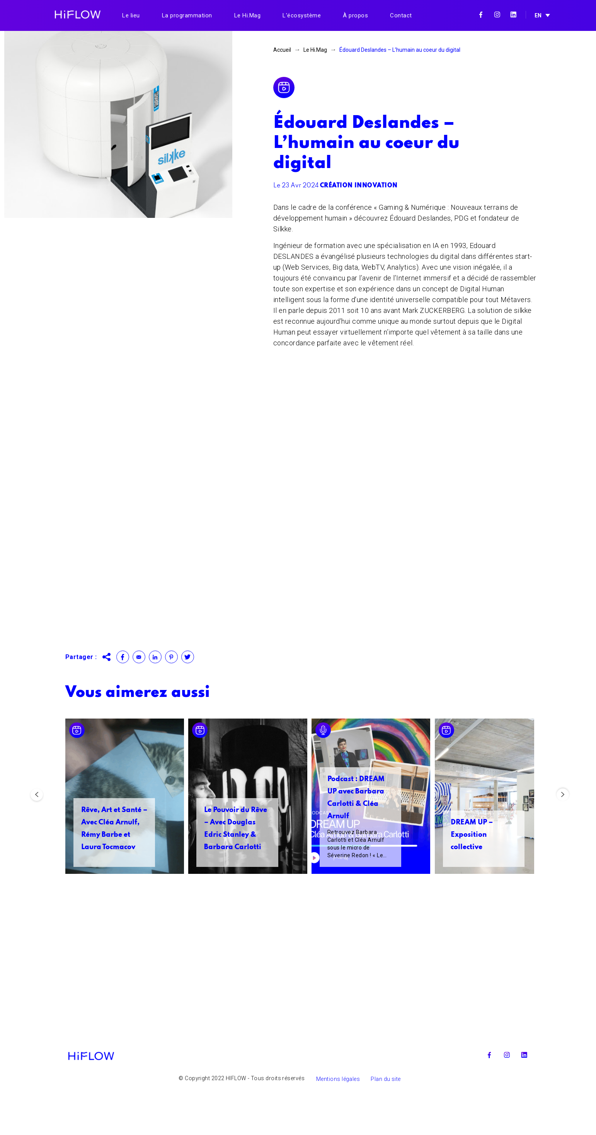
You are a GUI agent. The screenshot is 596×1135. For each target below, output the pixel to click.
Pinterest (171, 657)
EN (538, 15)
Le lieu (131, 15)
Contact (401, 15)
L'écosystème (302, 15)
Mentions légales (338, 1123)
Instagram (497, 15)
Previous (37, 814)
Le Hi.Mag (247, 15)
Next (563, 814)
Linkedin (513, 15)
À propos (355, 15)
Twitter (187, 657)
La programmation (187, 15)
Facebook (481, 15)
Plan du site (385, 1123)
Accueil (282, 50)
